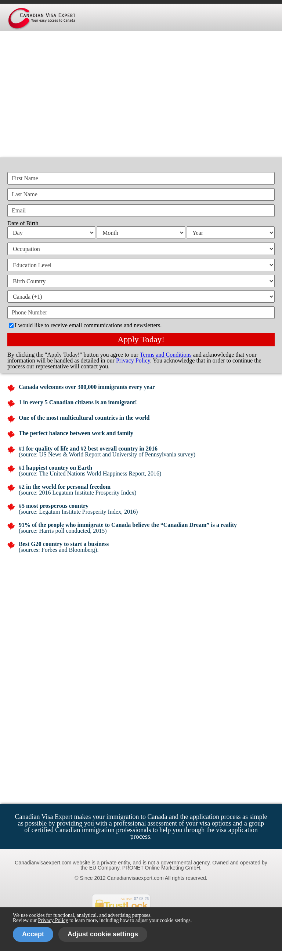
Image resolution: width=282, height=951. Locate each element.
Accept (33, 934)
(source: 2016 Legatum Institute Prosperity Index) (77, 492)
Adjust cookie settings (103, 934)
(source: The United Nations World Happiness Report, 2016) (90, 473)
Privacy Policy (53, 920)
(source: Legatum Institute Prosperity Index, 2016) (78, 512)
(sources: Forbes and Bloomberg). (58, 550)
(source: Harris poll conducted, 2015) (62, 531)
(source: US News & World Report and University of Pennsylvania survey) (107, 454)
